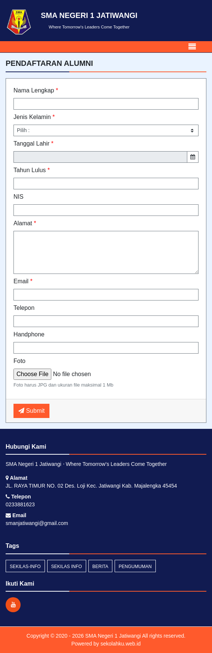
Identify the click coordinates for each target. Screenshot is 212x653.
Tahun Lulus (31, 170)
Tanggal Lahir (33, 143)
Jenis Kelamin (34, 117)
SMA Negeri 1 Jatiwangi (112, 636)
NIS (18, 196)
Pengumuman (135, 566)
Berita (100, 566)
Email (23, 281)
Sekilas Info (66, 566)
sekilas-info (25, 566)
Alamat (24, 223)
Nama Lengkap (35, 90)
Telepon (23, 308)
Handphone (29, 334)
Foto (19, 361)
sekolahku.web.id (120, 644)
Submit (31, 411)
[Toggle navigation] (192, 46)
